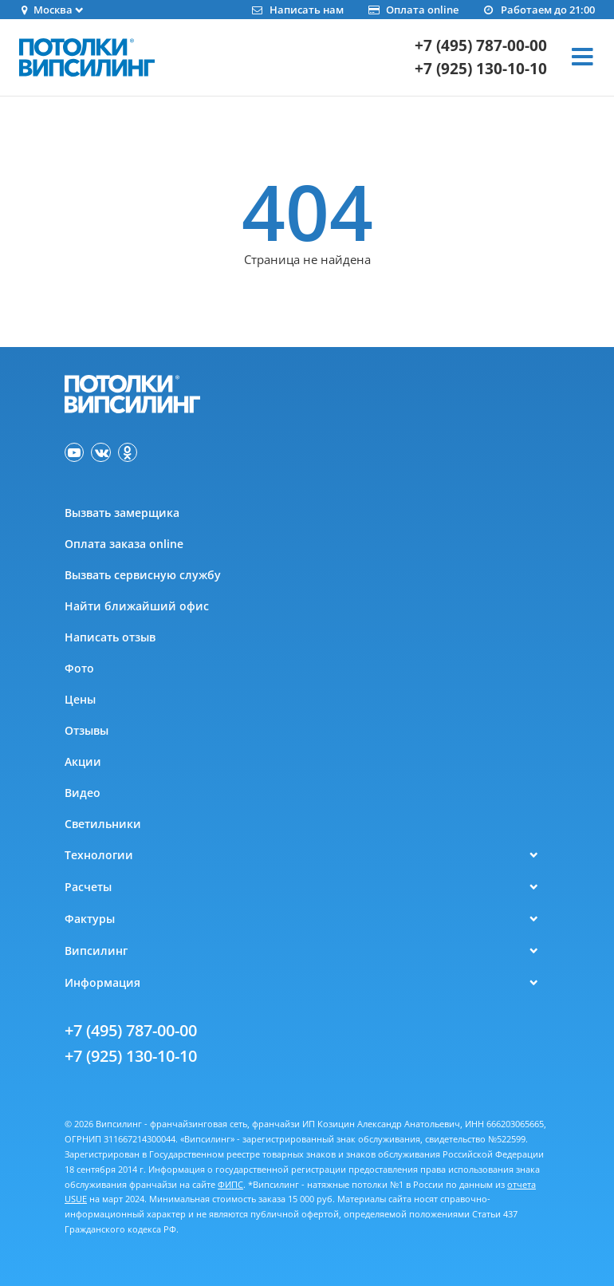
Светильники (103, 823)
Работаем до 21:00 (538, 9)
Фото (79, 668)
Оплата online (413, 9)
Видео (82, 792)
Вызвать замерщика (122, 512)
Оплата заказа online (124, 543)
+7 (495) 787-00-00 (481, 45)
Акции (83, 761)
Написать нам (296, 9)
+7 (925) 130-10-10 (481, 69)
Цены (80, 699)
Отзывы (86, 730)
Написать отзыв (110, 637)
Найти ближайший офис (137, 605)
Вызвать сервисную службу (143, 574)
